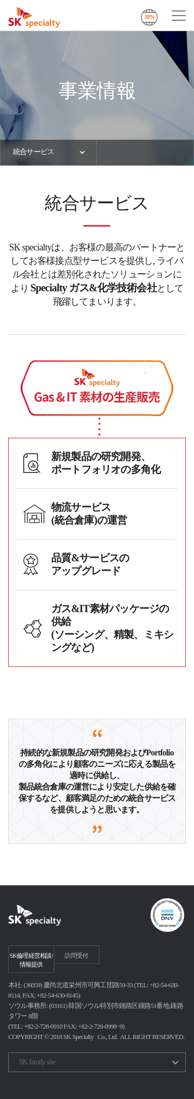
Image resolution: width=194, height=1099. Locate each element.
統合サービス (33, 152)
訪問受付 (76, 955)
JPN (149, 17)
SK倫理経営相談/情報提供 (31, 960)
